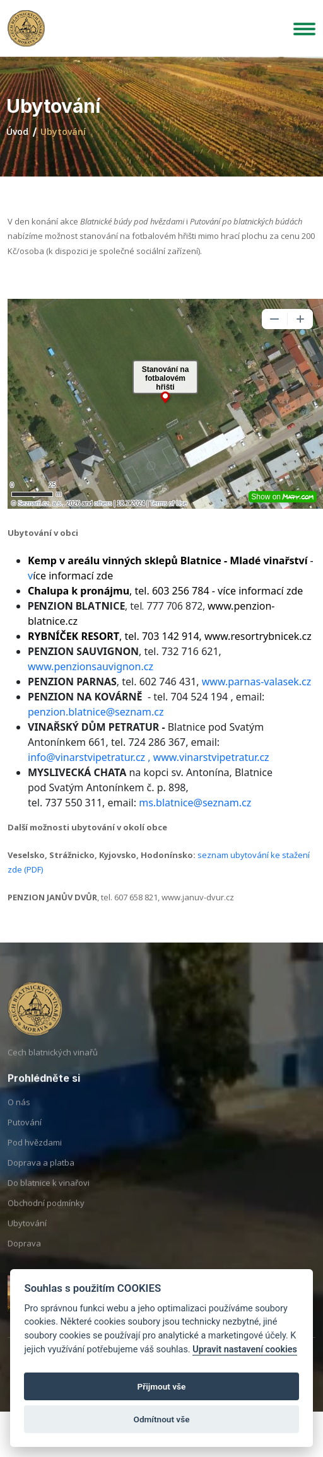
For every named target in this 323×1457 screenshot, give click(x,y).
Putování (25, 1136)
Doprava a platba (41, 1176)
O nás (19, 1116)
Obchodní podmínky (46, 1216)
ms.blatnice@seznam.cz (195, 803)
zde (294, 591)
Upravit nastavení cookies (244, 1349)
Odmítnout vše (162, 1419)
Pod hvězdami (35, 1156)
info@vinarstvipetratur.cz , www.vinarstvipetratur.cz (148, 757)
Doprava (24, 1257)
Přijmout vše (162, 1386)
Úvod (17, 131)
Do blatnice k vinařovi (49, 1196)
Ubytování (27, 1237)
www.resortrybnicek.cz (258, 636)
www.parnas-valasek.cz (256, 681)
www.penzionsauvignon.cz (90, 666)
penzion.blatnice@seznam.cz (95, 712)
